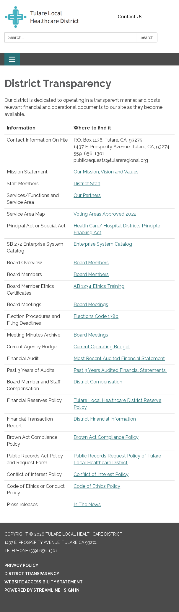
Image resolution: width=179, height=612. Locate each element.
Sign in (71, 590)
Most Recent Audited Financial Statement (119, 358)
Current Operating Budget (102, 347)
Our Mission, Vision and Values (106, 172)
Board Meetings (91, 304)
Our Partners (87, 195)
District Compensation (98, 382)
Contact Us (130, 16)
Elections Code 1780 (96, 316)
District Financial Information (105, 419)
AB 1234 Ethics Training (99, 286)
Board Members (91, 262)
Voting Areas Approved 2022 (105, 214)
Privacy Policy (21, 565)
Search (147, 37)
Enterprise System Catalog (103, 244)
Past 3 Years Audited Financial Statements (120, 370)
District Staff (87, 183)
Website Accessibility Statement (43, 582)
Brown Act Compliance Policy (106, 437)
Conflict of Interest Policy (101, 474)
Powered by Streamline (32, 590)
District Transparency (31, 573)
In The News (87, 504)
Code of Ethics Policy (97, 486)
